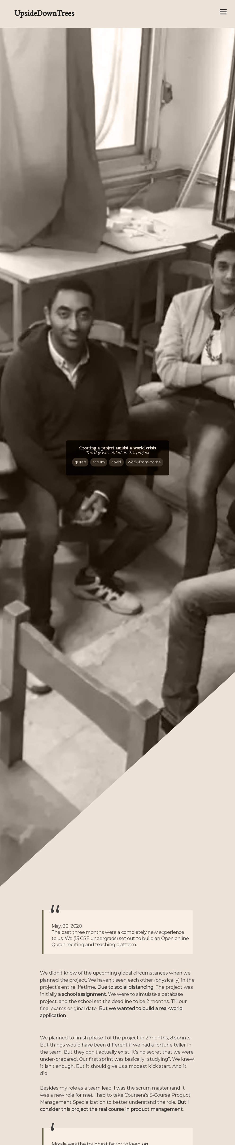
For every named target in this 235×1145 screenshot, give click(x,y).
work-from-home (144, 462)
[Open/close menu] (223, 12)
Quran (80, 462)
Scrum (99, 462)
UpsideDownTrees (44, 14)
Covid (116, 462)
